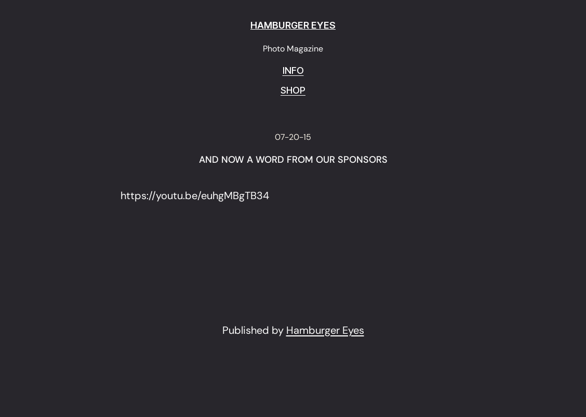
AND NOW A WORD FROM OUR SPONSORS (293, 160)
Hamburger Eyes (325, 330)
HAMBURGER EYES (293, 25)
